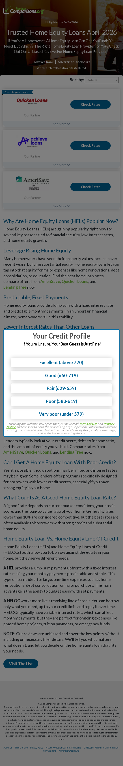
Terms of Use (88, 424)
